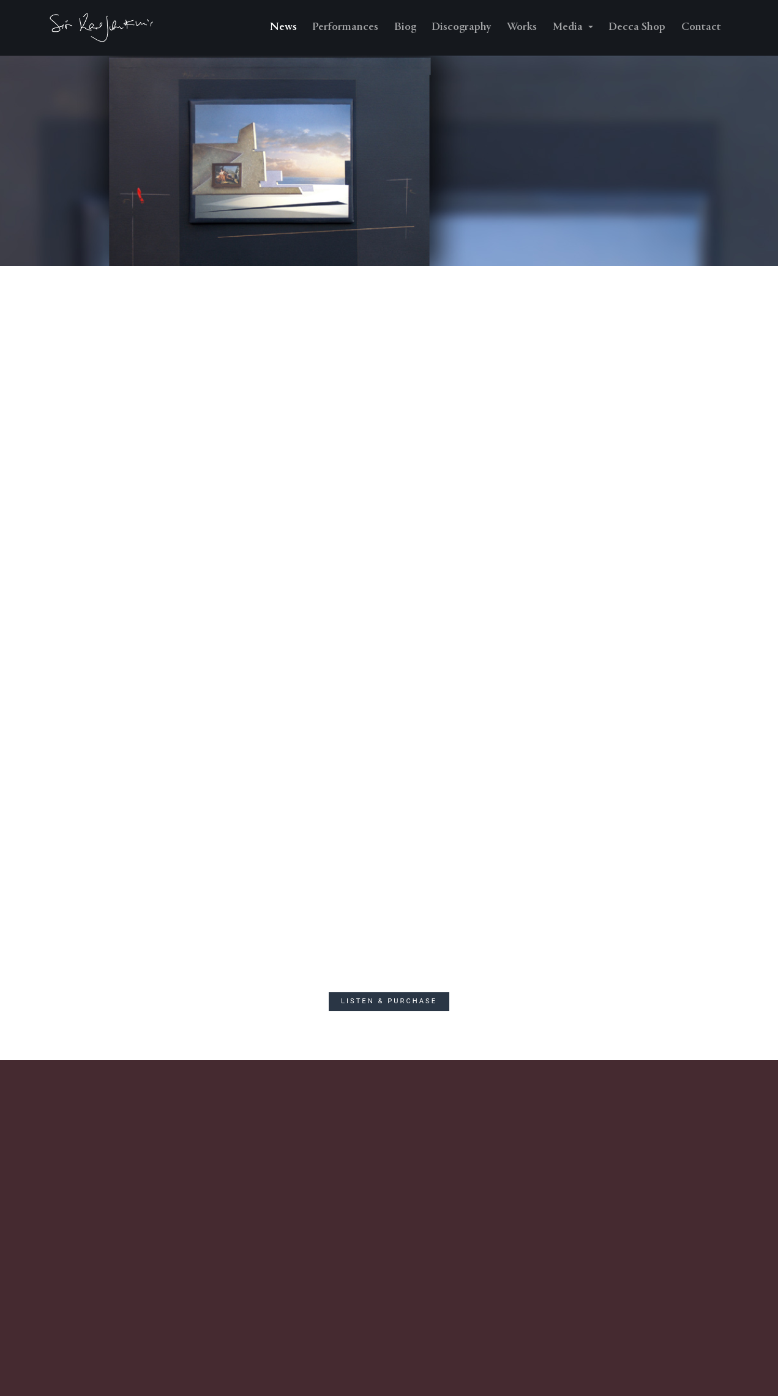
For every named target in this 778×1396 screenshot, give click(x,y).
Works (522, 27)
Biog (405, 27)
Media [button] (569, 27)
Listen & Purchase (389, 1001)
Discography (461, 27)
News (283, 27)
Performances (345, 27)
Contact (701, 27)
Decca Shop (636, 27)
